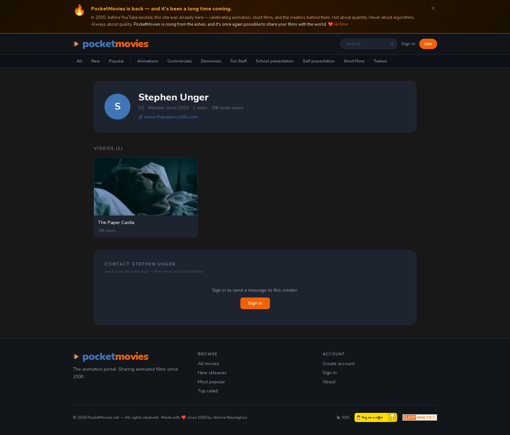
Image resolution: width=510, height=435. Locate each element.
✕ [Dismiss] (433, 8)
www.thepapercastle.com (167, 117)
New (95, 61)
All (79, 61)
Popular (116, 61)
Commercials (180, 61)
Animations (147, 61)
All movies (208, 364)
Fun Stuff (239, 61)
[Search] (392, 44)
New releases (212, 373)
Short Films (354, 61)
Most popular (211, 382)
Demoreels (211, 61)
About (329, 382)
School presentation (275, 61)
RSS (342, 417)
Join (428, 44)
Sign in (408, 44)
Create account (339, 364)
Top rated (208, 391)
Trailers (380, 61)
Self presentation (319, 61)
